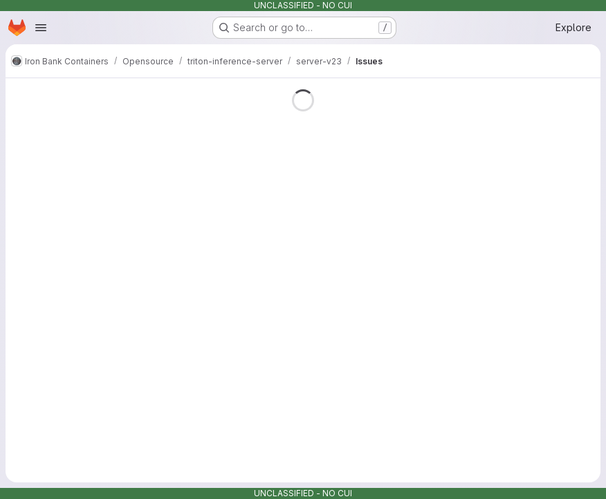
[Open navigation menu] (41, 28)
